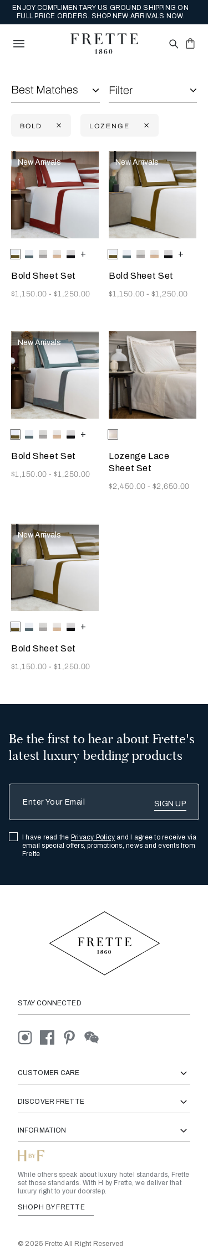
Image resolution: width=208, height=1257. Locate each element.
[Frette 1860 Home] (104, 44)
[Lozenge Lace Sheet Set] (152, 375)
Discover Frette (104, 1102)
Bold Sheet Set (43, 275)
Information (104, 1130)
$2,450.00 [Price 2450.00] (128, 486)
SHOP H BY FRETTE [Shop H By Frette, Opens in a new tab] (56, 1207)
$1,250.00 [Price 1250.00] (72, 294)
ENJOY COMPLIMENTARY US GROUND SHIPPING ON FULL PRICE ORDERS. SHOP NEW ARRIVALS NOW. (100, 12)
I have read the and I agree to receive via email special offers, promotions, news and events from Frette (109, 845)
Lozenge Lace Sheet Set (139, 462)
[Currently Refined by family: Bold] (58, 125)
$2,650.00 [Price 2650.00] (171, 486)
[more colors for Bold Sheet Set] (83, 253)
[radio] (29, 254)
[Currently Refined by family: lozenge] (145, 125)
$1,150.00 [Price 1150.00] (30, 294)
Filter (121, 90)
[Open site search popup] (173, 44)
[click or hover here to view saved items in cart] (190, 43)
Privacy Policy (93, 837)
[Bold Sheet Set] (55, 194)
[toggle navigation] (19, 43)
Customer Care (104, 1073)
